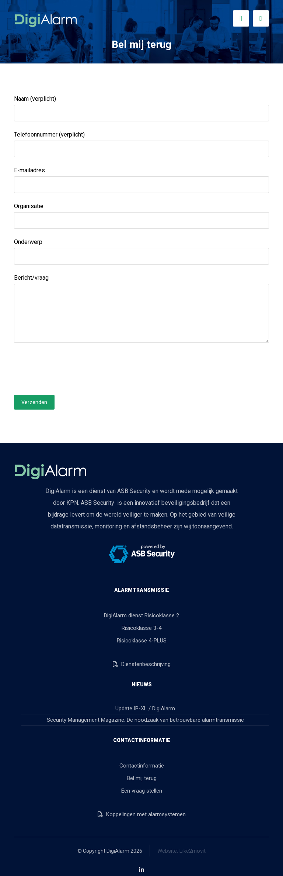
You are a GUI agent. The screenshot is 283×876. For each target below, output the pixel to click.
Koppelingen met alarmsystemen (142, 814)
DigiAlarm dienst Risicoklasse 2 (141, 615)
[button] (261, 18)
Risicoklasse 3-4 (141, 628)
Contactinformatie (141, 765)
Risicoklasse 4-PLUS (142, 640)
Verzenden (34, 402)
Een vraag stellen (141, 790)
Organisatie (141, 216)
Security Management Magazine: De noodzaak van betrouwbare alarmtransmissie (145, 720)
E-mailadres (141, 180)
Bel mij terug (142, 778)
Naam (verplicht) (141, 108)
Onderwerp (141, 251)
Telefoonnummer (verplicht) (141, 144)
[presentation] (70, 368)
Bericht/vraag (141, 310)
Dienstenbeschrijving (142, 664)
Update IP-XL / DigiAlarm (145, 708)
